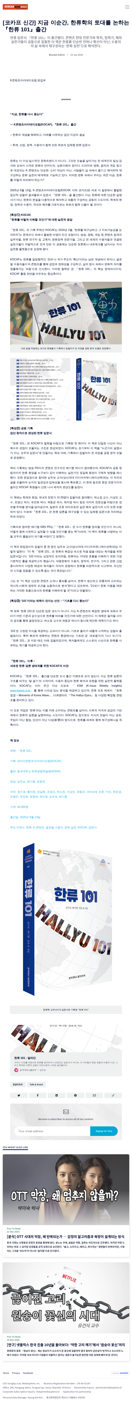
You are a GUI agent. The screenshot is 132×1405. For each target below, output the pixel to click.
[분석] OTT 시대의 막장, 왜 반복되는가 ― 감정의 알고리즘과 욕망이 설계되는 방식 (65, 1236)
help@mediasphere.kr (47, 1391)
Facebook (28, 1373)
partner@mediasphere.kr (109, 1387)
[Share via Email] (94, 1095)
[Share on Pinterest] (75, 1095)
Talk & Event (36, 1084)
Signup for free (104, 1131)
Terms (6, 1373)
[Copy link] (113, 1095)
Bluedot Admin (57, 54)
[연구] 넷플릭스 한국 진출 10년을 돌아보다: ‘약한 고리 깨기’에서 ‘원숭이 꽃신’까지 (66, 1344)
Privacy (16, 1373)
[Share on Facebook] (38, 1095)
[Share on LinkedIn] (56, 1095)
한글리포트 (18, 1084)
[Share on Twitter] (19, 1095)
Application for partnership (77, 1391)
